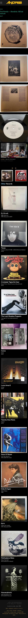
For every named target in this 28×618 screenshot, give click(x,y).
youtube (3, 159)
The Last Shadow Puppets (14, 317)
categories (11, 608)
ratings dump (13, 612)
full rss (20, 608)
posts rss (16, 608)
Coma (14, 352)
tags (7, 608)
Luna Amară (14, 387)
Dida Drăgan (14, 490)
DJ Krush (14, 215)
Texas (14, 249)
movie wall (6, 612)
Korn (14, 525)
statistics (19, 610)
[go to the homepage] (14, 3)
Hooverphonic (14, 594)
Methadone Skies (14, 559)
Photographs (5, 613)
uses (8, 610)
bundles (15, 610)
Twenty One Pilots (14, 421)
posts (11, 610)
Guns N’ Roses (14, 456)
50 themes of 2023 (13, 613)
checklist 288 (20, 612)
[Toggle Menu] (1, 3)
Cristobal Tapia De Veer (14, 283)
